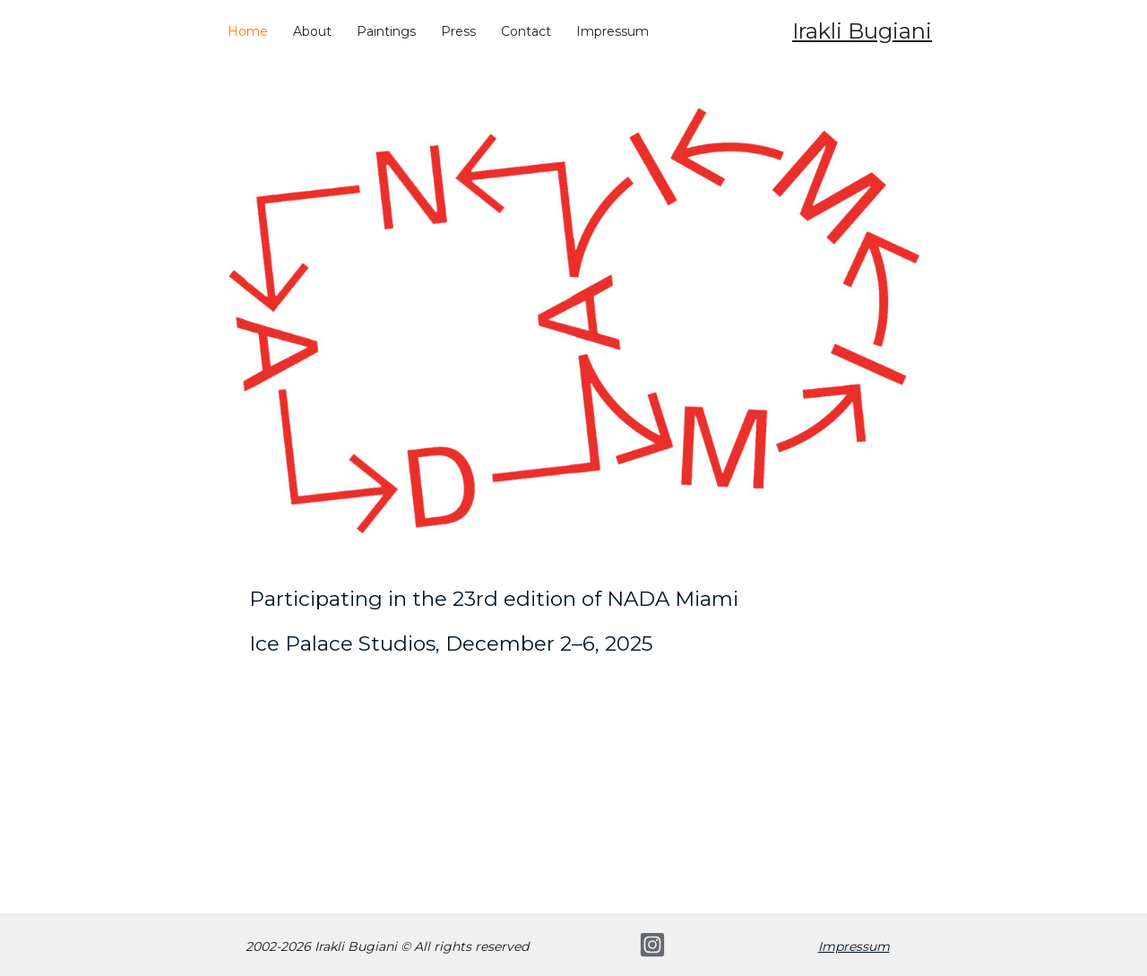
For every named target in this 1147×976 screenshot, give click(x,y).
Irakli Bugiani (862, 31)
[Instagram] (652, 944)
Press (458, 31)
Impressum (612, 31)
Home (248, 31)
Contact (526, 31)
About (312, 31)
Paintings (386, 31)
